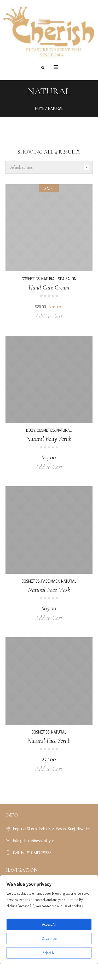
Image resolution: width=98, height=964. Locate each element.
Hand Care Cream (48, 287)
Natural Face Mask (49, 590)
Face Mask (50, 581)
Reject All (49, 952)
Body (30, 430)
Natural (48, 278)
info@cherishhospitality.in (33, 840)
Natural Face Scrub (48, 741)
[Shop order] (49, 167)
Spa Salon (67, 278)
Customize (49, 938)
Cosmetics (31, 278)
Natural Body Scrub (48, 439)
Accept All (49, 924)
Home (39, 108)
